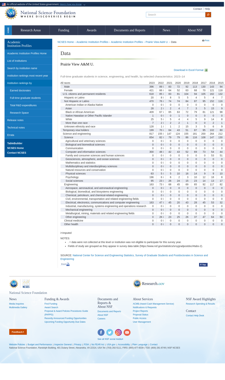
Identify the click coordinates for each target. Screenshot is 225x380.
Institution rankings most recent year (27, 75)
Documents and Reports (129, 30)
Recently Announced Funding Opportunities (66, 318)
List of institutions (17, 60)
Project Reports (140, 311)
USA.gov (111, 344)
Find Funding (51, 304)
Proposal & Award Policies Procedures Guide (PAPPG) (66, 313)
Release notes (15, 120)
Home (8, 30)
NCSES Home (66, 42)
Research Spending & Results (200, 304)
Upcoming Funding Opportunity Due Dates (65, 322)
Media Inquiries (16, 304)
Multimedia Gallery (18, 307)
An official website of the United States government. (42, 4)
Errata (10, 135)
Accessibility (124, 344)
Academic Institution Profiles (92, 42)
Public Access (139, 318)
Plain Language (139, 344)
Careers (101, 318)
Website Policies (17, 344)
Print (206, 40)
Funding (63, 30)
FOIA (86, 344)
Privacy (77, 344)
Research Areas (31, 30)
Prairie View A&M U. (157, 42)
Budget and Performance (40, 344)
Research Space (19, 112)
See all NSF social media (110, 339)
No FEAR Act (98, 344)
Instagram (118, 331)
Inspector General (63, 344)
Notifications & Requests (145, 307)
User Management (142, 322)
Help (207, 8)
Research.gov (131, 283)
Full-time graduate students (25, 97)
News (166, 30)
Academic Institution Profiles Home (27, 53)
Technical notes (16, 127)
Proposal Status (140, 314)
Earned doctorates (20, 90)
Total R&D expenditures (23, 105)
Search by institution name (22, 68)
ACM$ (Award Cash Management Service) (153, 304)
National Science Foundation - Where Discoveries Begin (40, 13)
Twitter (109, 331)
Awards (91, 30)
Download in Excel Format (191, 70)
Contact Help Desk (195, 315)
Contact (197, 8)
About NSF (195, 30)
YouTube (127, 331)
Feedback (18, 332)
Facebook (101, 331)
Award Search (51, 307)
